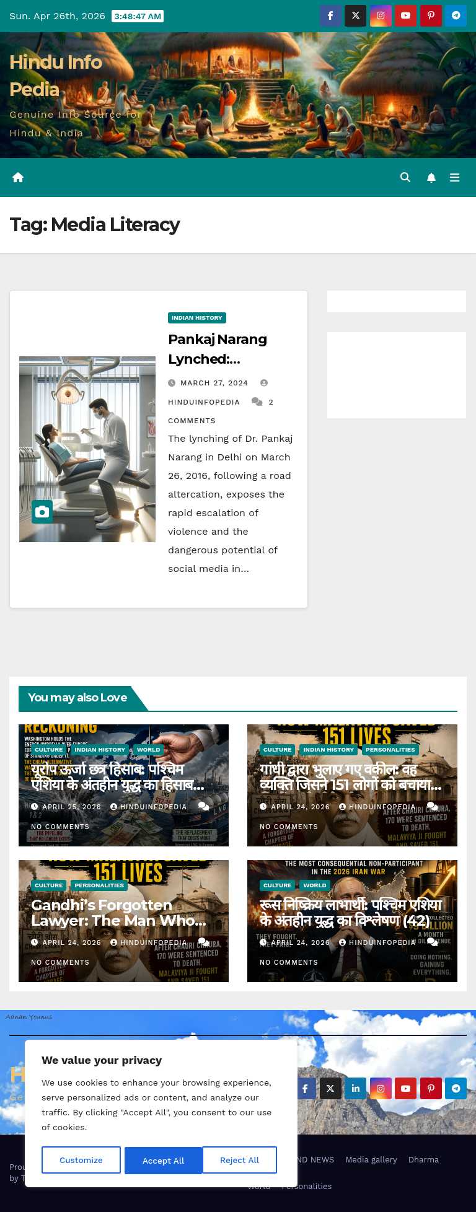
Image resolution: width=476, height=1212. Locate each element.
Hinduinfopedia (150, 808)
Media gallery (371, 1159)
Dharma (423, 1159)
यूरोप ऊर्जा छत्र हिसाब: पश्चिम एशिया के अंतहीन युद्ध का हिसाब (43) (112, 784)
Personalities (390, 749)
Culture (49, 749)
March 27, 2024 (216, 383)
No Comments (60, 827)
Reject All (162, 1161)
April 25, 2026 (73, 808)
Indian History (197, 317)
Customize (81, 1161)
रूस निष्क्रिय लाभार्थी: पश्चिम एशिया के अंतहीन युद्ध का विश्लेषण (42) (350, 912)
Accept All (242, 1161)
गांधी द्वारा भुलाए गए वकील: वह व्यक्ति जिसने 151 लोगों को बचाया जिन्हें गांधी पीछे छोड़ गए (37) (345, 784)
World (148, 749)
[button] (405, 177)
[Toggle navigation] (454, 177)
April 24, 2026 (302, 808)
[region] (161, 1114)
